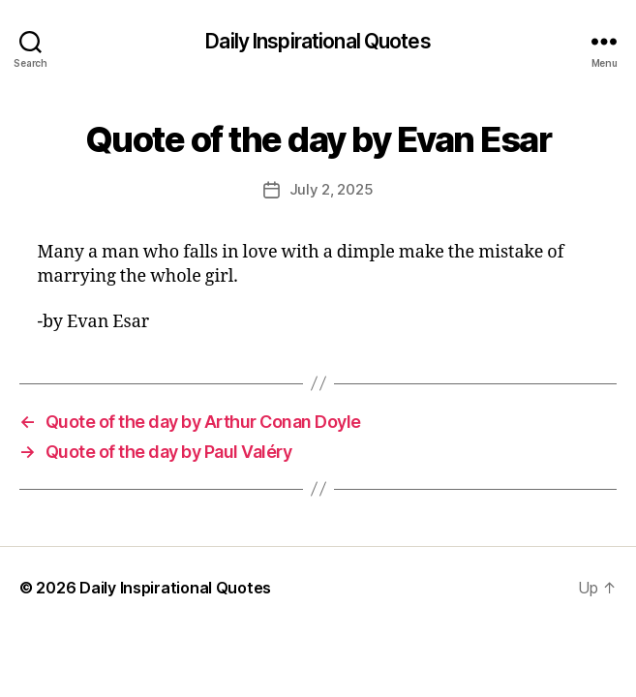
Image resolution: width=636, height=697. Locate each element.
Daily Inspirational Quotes (317, 41)
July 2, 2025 (331, 189)
